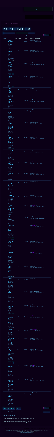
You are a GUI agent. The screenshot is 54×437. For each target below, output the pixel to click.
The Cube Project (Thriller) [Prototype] (11, 340)
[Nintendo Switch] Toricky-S (10, 112)
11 (13, 239)
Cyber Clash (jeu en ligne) (11, 101)
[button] (50, 35)
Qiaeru (33, 432)
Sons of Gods (10, 173)
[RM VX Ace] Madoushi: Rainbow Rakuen (10, 255)
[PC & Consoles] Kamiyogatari (11, 78)
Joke (11, 272)
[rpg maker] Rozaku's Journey (10, 293)
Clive (33, 109)
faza (11, 94)
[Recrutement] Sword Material (11, 395)
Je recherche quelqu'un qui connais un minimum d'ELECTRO (11, 125)
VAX (33, 88)
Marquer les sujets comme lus (30, 35)
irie (33, 252)
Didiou (11, 285)
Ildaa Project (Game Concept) (10, 90)
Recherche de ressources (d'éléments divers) (10, 319)
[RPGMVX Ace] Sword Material (10, 368)
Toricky (11, 216)
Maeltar (10, 386)
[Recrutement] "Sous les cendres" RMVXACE (11, 382)
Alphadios (10, 306)
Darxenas (10, 44)
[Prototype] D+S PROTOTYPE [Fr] (11, 185)
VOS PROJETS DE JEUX (17, 29)
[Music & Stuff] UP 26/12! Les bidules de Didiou (10, 281)
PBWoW (9, 430)
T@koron (10, 82)
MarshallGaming (36, 392)
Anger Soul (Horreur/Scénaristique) (10, 163)
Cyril (11, 199)
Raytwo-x (10, 246)
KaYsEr (34, 162)
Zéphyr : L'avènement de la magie (11, 197)
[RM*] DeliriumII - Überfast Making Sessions (10, 269)
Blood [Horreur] (10, 330)
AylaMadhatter (36, 291)
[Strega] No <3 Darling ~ (10, 242)
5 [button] (48, 35)
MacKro (11, 211)
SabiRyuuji (10, 131)
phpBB (23, 431)
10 (11, 239)
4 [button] (47, 35)
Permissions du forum (9, 415)
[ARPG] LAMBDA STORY (10, 152)
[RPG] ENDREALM (10, 41)
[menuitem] (48, 9)
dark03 (11, 143)
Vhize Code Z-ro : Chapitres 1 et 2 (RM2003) (10, 140)
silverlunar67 (35, 122)
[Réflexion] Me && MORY (10, 53)
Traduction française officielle (25, 432)
